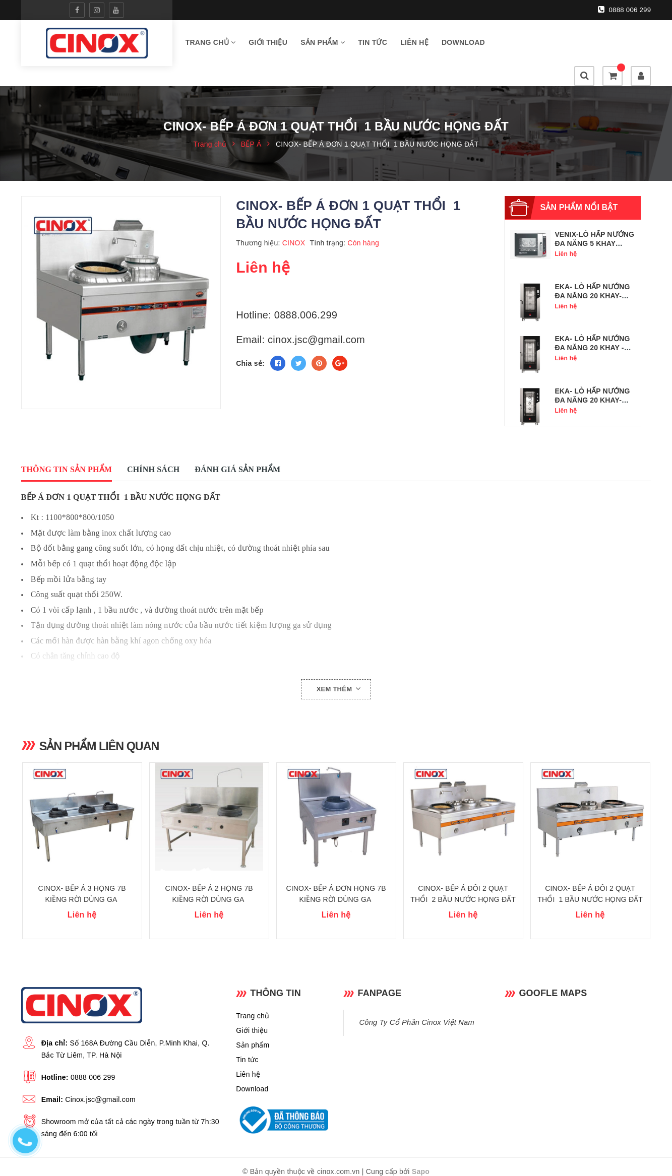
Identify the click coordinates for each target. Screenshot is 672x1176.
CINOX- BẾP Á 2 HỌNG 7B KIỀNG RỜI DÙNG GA (209, 883)
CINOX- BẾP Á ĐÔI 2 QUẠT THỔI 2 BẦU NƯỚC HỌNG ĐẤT (463, 883)
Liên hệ (414, 45)
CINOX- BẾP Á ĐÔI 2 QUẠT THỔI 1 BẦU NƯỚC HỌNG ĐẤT (590, 883)
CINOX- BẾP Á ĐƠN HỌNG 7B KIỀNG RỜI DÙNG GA (336, 883)
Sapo (421, 1161)
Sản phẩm (322, 45)
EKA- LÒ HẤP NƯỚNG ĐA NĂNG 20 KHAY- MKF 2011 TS (592, 278)
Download (463, 45)
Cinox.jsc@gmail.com (100, 1089)
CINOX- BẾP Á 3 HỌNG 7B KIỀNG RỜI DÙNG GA (82, 883)
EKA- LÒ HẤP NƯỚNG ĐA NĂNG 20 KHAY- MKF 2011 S (592, 382)
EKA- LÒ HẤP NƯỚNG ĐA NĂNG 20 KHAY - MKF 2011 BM (592, 329)
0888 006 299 (625, 10)
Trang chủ (211, 45)
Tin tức (372, 45)
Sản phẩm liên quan (103, 728)
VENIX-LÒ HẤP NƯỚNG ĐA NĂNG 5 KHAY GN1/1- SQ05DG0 (594, 225)
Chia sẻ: (250, 345)
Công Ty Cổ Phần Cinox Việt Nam (416, 1012)
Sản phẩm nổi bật (579, 189)
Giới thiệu (268, 45)
